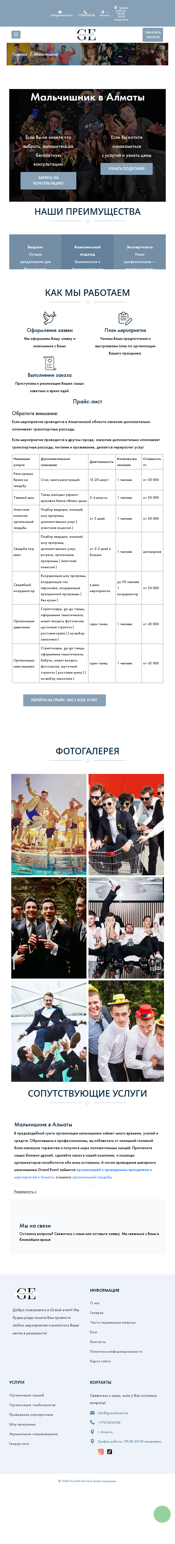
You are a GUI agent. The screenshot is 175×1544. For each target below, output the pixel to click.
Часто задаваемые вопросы (113, 1323)
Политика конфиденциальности (116, 1352)
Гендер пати (19, 1444)
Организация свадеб (26, 1395)
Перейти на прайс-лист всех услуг (69, 700)
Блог (94, 1333)
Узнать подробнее (126, 171)
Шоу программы (22, 1425)
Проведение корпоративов (31, 1415)
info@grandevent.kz (60, 15)
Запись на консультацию (48, 180)
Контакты (98, 1342)
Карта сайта (100, 1362)
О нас (95, 1304)
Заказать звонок (153, 34)
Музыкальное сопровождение (33, 1434)
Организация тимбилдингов (32, 1405)
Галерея (96, 1313)
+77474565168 (86, 15)
